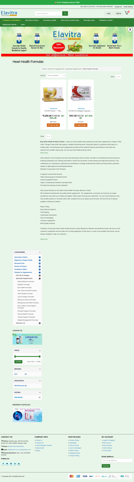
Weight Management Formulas (28, 320)
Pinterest (11, 463)
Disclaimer (73, 443)
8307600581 (20, 446)
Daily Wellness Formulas (26, 281)
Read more (44, 153)
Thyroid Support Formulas (26, 317)
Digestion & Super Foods (70, 20)
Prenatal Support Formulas (27, 311)
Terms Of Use (74, 445)
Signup (118, 13)
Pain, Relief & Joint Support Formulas (27, 307)
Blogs (38, 450)
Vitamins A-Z (20, 323)
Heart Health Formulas (25, 293)
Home (44, 69)
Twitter (7, 463)
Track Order (107, 450)
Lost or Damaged (75, 448)
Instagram (15, 463)
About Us (39, 440)
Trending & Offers (106, 20)
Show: (113, 77)
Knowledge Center (9, 24)
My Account (107, 443)
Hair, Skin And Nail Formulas (27, 290)
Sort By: (42, 75)
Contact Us (118, 6)
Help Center (40, 448)
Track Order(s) (128, 6)
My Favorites (107, 445)
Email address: (108, 457)
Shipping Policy (75, 453)
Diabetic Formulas (24, 284)
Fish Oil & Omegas (22, 275)
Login (108, 13)
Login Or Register (109, 440)
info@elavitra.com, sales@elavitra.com (19, 449)
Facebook (3, 463)
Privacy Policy (74, 440)
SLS (15, 374)
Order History (107, 448)
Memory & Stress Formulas (27, 300)
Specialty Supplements (73, 69)
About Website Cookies (44, 445)
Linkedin (19, 463)
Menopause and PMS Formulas (28, 303)
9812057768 (12, 446)
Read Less (44, 239)
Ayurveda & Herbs (49, 20)
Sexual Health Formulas (26, 314)
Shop (23, 24)
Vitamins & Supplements (12, 20)
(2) (27, 397)
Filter (18, 362)
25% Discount (19, 385)
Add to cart (54, 125)
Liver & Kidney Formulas (26, 297)
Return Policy (74, 450)
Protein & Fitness (31, 20)
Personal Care (89, 20)
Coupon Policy (74, 455)
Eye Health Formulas (25, 287)
